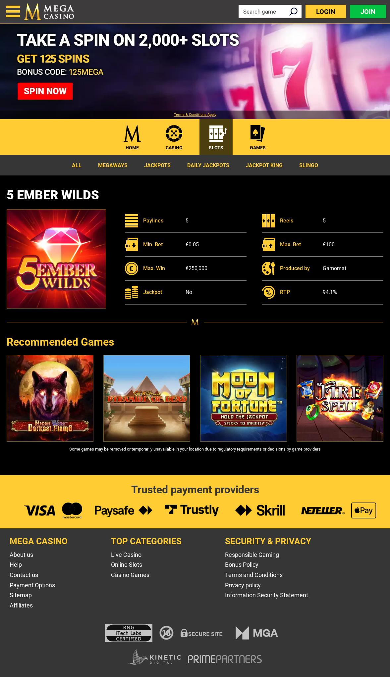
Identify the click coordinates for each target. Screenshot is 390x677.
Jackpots (157, 165)
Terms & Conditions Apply (195, 115)
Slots (216, 147)
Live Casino (126, 554)
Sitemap (21, 595)
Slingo (308, 165)
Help (16, 564)
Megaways (113, 165)
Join (368, 12)
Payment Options (32, 585)
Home (132, 147)
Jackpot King (264, 165)
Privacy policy (243, 585)
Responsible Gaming (252, 554)
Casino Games (130, 574)
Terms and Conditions (254, 574)
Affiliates (21, 605)
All (77, 165)
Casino (174, 147)
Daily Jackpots (208, 165)
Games (258, 147)
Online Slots (126, 564)
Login (325, 12)
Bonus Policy (241, 564)
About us (21, 554)
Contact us (24, 574)
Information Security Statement (266, 595)
